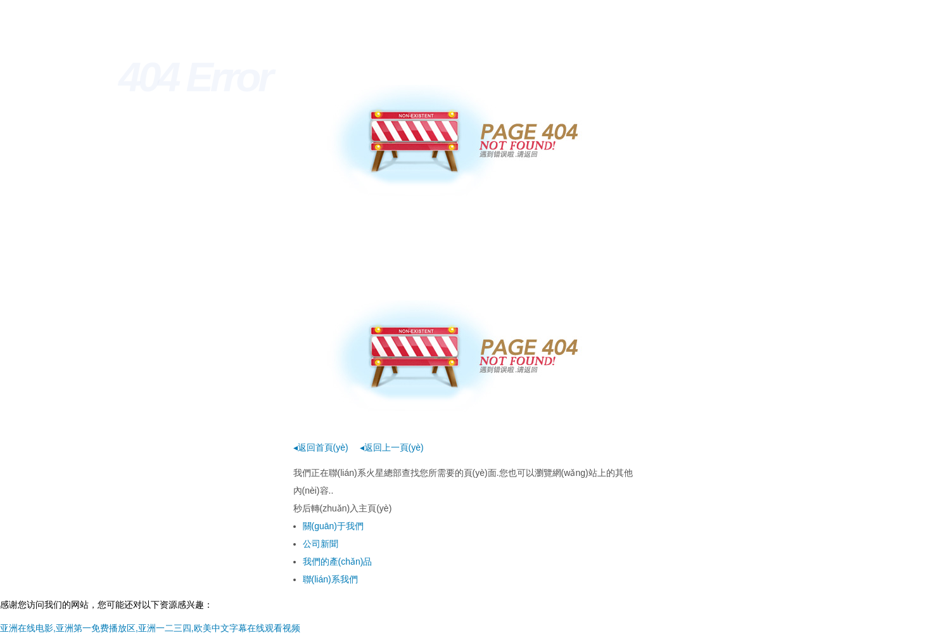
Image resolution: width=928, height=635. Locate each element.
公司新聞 (320, 544)
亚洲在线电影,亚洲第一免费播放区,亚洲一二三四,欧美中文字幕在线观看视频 (150, 628)
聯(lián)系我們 (330, 579)
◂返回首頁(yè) (320, 447)
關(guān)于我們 (333, 526)
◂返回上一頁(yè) (392, 447)
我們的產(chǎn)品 (337, 561)
